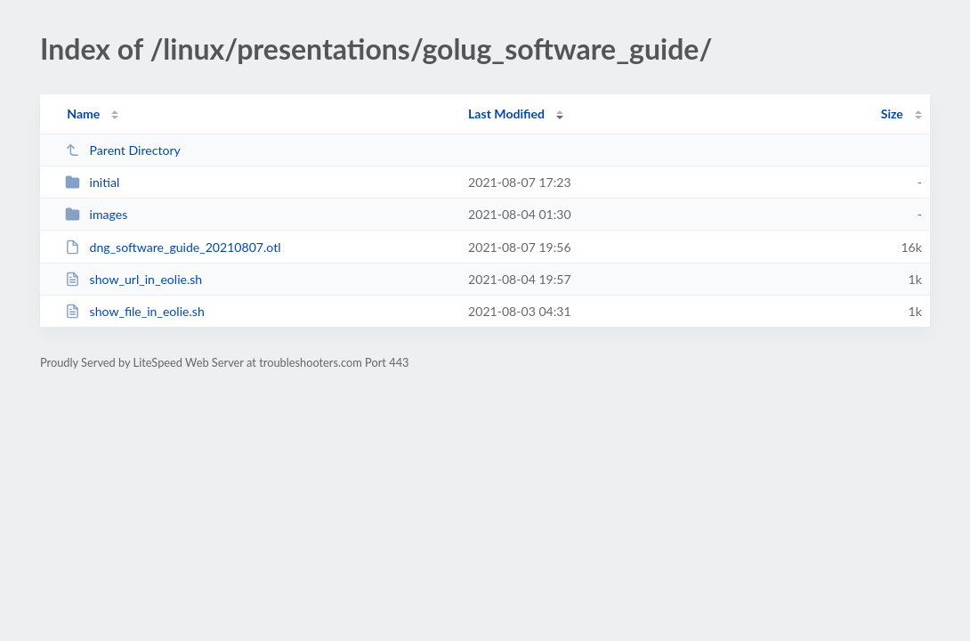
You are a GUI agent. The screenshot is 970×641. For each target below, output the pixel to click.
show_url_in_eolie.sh (133, 279)
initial (92, 182)
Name (83, 113)
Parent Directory (123, 150)
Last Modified (506, 113)
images (96, 214)
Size (892, 113)
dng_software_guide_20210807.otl (172, 247)
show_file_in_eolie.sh (135, 311)
